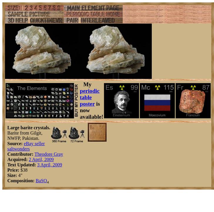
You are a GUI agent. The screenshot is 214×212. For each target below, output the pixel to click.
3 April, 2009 (49, 164)
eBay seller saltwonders (26, 146)
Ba (38, 180)
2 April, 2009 (41, 159)
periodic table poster (90, 97)
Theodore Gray (49, 154)
